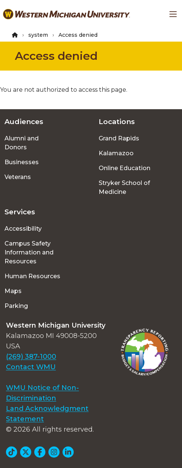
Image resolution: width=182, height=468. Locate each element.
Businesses (21, 162)
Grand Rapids (119, 138)
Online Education (124, 168)
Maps (13, 291)
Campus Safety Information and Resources (29, 252)
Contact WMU (31, 367)
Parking (16, 305)
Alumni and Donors (21, 143)
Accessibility (23, 228)
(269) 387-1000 (31, 356)
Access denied (56, 56)
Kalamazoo (116, 153)
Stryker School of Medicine (124, 187)
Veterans (17, 177)
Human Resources (32, 276)
